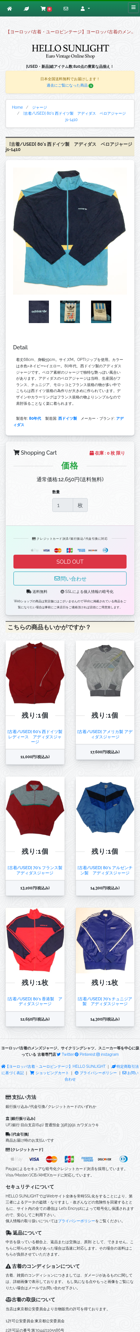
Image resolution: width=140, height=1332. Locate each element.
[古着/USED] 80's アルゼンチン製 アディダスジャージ (105, 870)
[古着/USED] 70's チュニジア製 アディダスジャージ (105, 1001)
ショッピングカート (49, 1072)
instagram (107, 1054)
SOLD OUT (69, 561)
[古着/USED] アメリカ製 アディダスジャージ (105, 734)
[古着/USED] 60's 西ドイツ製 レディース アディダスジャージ (36, 736)
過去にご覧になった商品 (70, 85)
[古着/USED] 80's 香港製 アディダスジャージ (34, 1001)
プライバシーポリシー (96, 1072)
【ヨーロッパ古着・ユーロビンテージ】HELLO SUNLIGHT (53, 1066)
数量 (56, 491)
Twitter (65, 1054)
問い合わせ (70, 578)
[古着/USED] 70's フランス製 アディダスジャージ (37, 870)
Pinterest (85, 1054)
